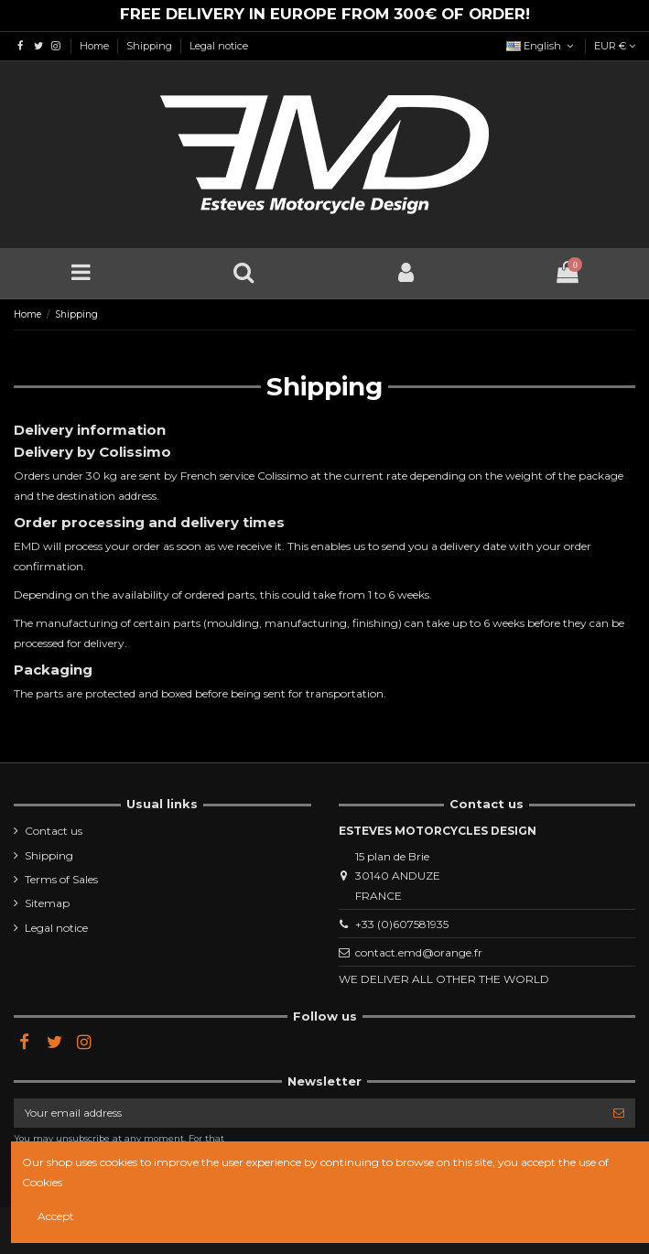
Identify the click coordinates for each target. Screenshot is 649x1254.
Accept (56, 1216)
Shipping (150, 45)
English (541, 45)
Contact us (53, 831)
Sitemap (47, 903)
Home (96, 45)
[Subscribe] (618, 1113)
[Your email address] (308, 1113)
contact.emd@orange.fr (418, 952)
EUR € (614, 45)
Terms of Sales (61, 879)
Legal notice (218, 45)
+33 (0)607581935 (402, 924)
